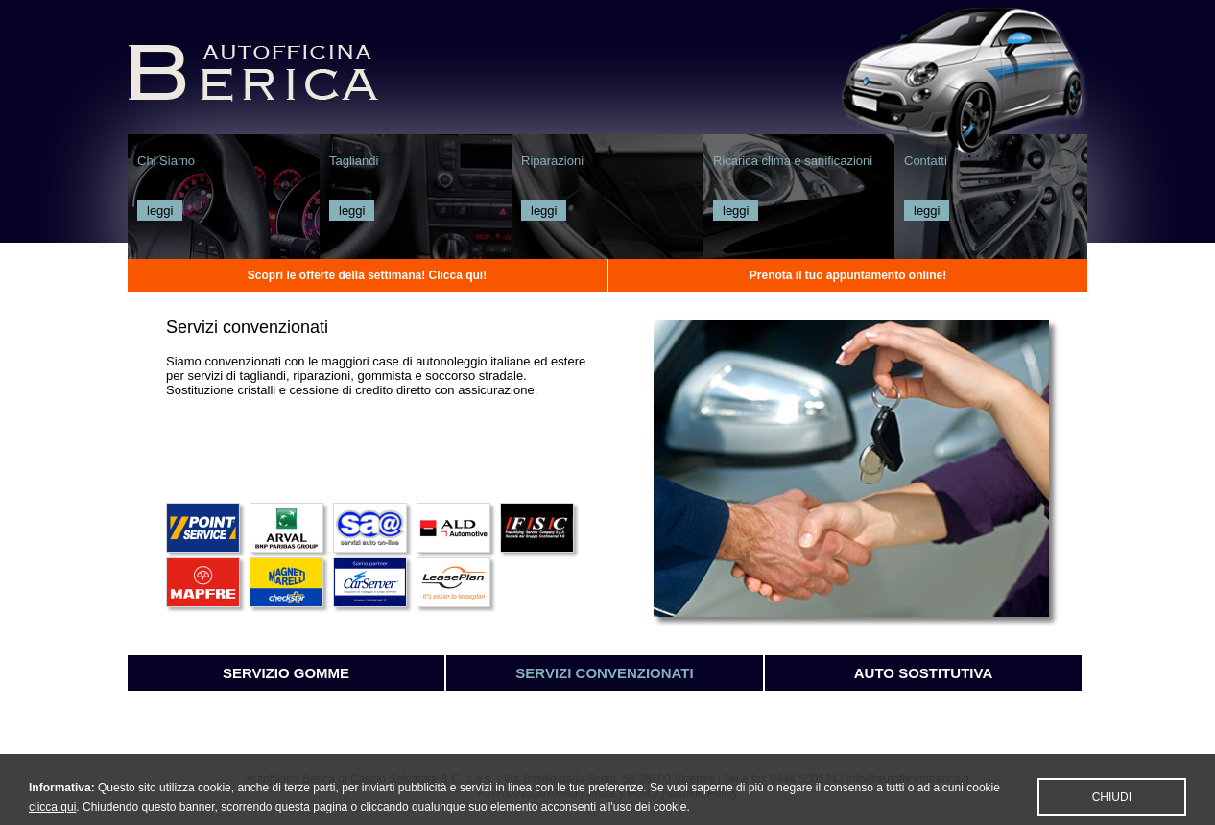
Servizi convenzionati (604, 673)
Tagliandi (353, 160)
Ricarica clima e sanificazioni (792, 160)
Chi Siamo (166, 160)
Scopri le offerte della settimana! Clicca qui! (367, 275)
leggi (160, 210)
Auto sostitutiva (923, 673)
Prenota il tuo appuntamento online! (848, 275)
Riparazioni (552, 160)
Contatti (925, 160)
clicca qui (52, 814)
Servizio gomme (286, 673)
